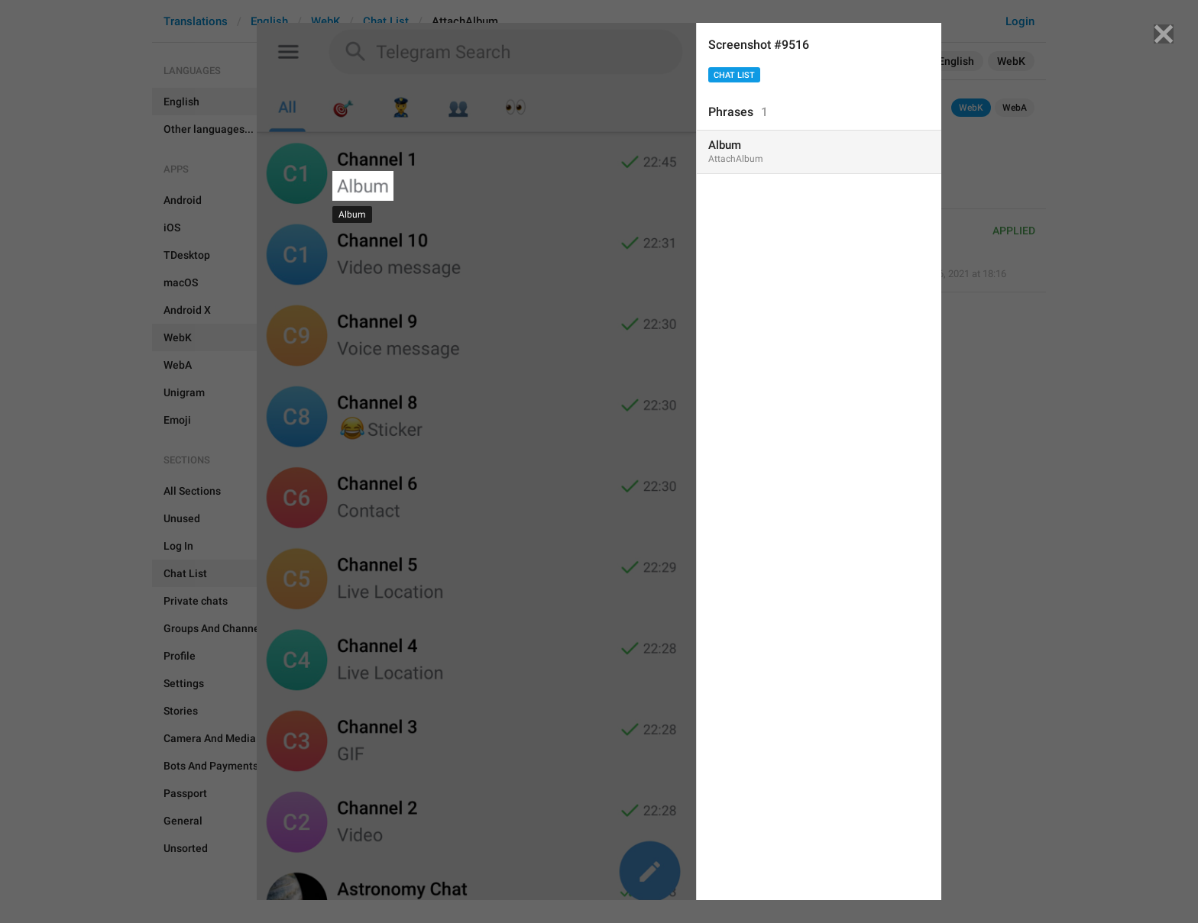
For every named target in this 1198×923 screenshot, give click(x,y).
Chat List (734, 75)
